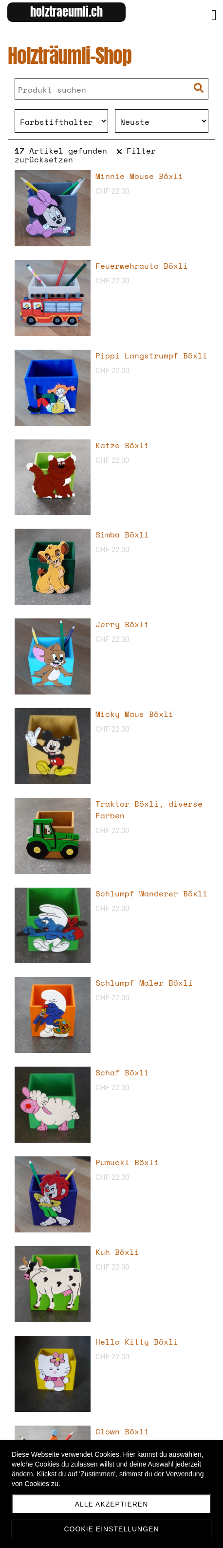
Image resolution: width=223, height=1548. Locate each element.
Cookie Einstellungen (111, 1529)
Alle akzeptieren (112, 1504)
